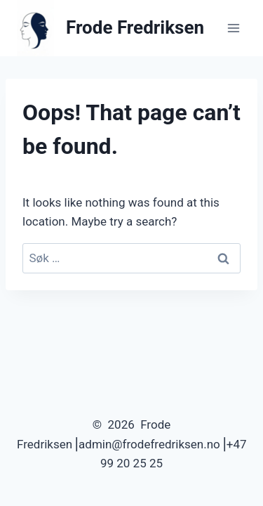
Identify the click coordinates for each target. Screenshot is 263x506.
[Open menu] (233, 28)
